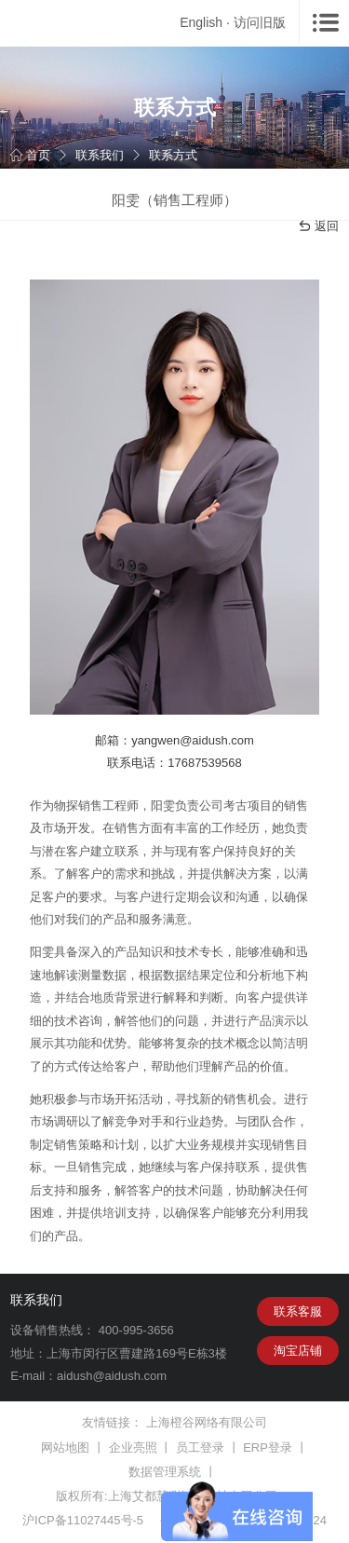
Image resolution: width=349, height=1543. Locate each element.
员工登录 (200, 1447)
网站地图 (65, 1447)
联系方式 (173, 155)
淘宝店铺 (298, 1351)
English (201, 22)
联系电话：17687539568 (174, 763)
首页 (30, 155)
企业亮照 (133, 1447)
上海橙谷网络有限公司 (206, 1422)
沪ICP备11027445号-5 (82, 1520)
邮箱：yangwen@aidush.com (174, 740)
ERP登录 (267, 1447)
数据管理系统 (164, 1472)
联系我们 (99, 155)
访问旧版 (260, 22)
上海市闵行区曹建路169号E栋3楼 (137, 1353)
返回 (318, 226)
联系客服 (298, 1311)
